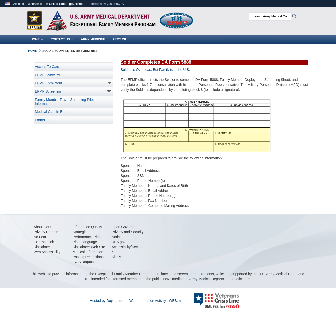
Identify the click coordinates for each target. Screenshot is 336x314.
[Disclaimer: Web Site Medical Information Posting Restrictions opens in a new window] (89, 252)
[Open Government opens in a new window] (126, 227)
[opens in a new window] (42, 227)
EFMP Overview (47, 75)
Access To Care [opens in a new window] (47, 67)
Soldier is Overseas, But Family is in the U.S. (155, 70)
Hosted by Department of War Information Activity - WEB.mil (136, 301)
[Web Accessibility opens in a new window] (47, 252)
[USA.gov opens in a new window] (118, 242)
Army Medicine (93, 39)
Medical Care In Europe (53, 112)
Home (37, 39)
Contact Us (62, 39)
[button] (108, 3)
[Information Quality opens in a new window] (87, 227)
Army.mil (119, 39)
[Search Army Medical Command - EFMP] (269, 16)
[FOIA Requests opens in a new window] (84, 262)
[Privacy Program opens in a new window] (46, 232)
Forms (40, 120)
